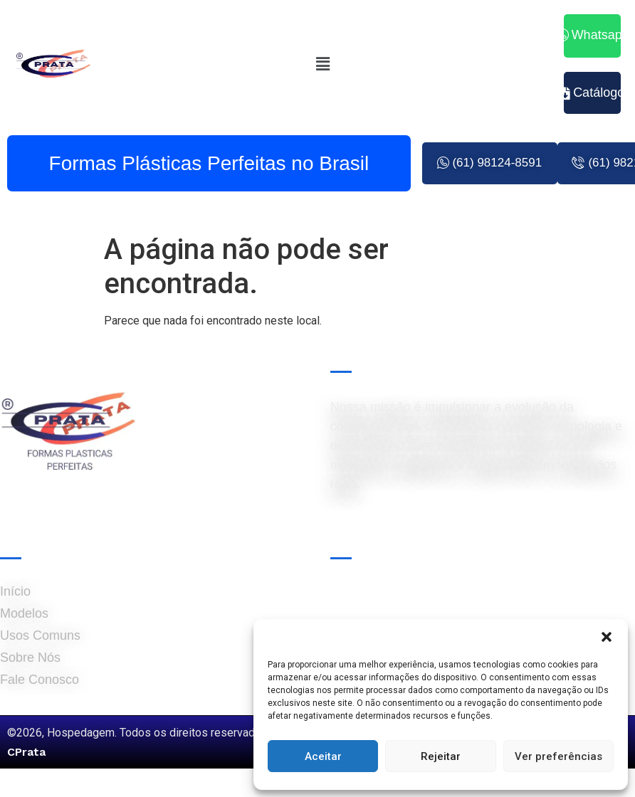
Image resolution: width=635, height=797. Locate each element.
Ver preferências (558, 756)
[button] (606, 637)
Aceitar (323, 756)
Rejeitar (441, 756)
